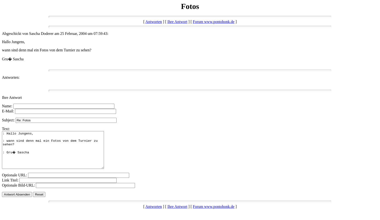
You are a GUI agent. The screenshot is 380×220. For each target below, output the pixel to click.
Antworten (153, 22)
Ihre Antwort (177, 22)
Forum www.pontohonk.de (214, 22)
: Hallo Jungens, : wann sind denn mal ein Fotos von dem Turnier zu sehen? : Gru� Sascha (59, 153)
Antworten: (11, 77)
